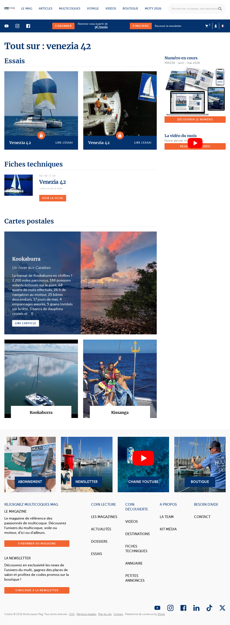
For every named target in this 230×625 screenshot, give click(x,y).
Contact (202, 517)
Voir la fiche (52, 198)
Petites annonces (135, 578)
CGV (72, 614)
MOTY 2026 (153, 8)
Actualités (101, 529)
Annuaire (134, 563)
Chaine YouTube (143, 464)
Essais (96, 554)
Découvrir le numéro (195, 119)
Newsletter (86, 464)
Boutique (130, 8)
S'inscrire (141, 26)
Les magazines (104, 517)
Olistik (161, 614)
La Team (167, 517)
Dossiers (99, 542)
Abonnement (30, 464)
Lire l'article (25, 323)
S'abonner (63, 26)
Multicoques (69, 8)
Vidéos (110, 8)
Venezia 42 (52, 182)
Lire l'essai (64, 142)
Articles (45, 8)
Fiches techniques (136, 548)
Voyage (93, 8)
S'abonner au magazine (37, 543)
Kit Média (168, 529)
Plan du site (105, 614)
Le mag (26, 8)
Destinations (137, 534)
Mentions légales (86, 614)
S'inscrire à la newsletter (37, 590)
